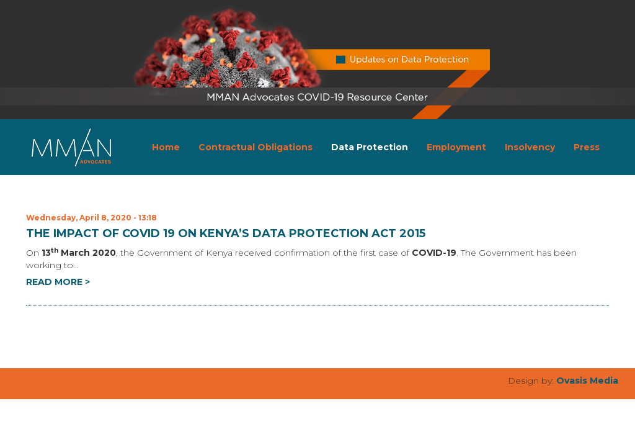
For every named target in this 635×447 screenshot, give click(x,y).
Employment (456, 147)
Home (166, 147)
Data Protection (369, 147)
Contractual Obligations (255, 147)
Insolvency (530, 147)
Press (587, 147)
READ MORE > (58, 281)
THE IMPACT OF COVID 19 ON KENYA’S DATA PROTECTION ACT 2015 (225, 233)
